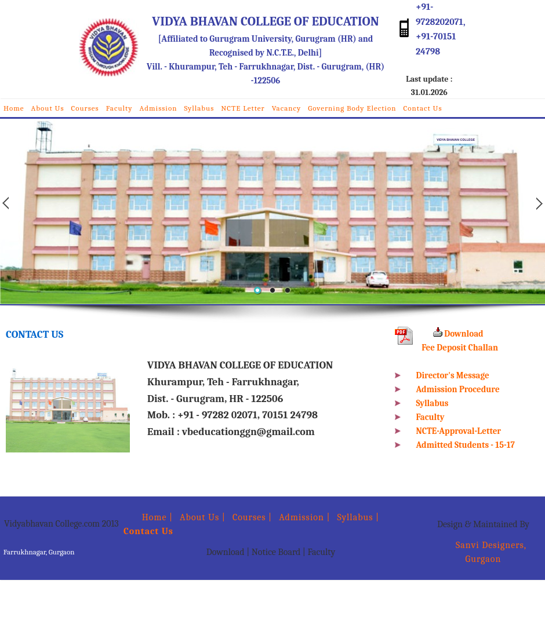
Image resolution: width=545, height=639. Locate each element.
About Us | (203, 517)
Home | (148, 517)
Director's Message (452, 375)
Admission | (304, 517)
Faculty (119, 108)
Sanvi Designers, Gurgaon (483, 552)
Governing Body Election (352, 108)
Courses (85, 108)
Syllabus (199, 108)
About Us (47, 108)
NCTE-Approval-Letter (459, 431)
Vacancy (286, 108)
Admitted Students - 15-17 (465, 445)
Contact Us (422, 108)
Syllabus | (358, 517)
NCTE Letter (242, 108)
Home (13, 108)
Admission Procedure (458, 389)
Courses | (252, 517)
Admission (158, 108)
